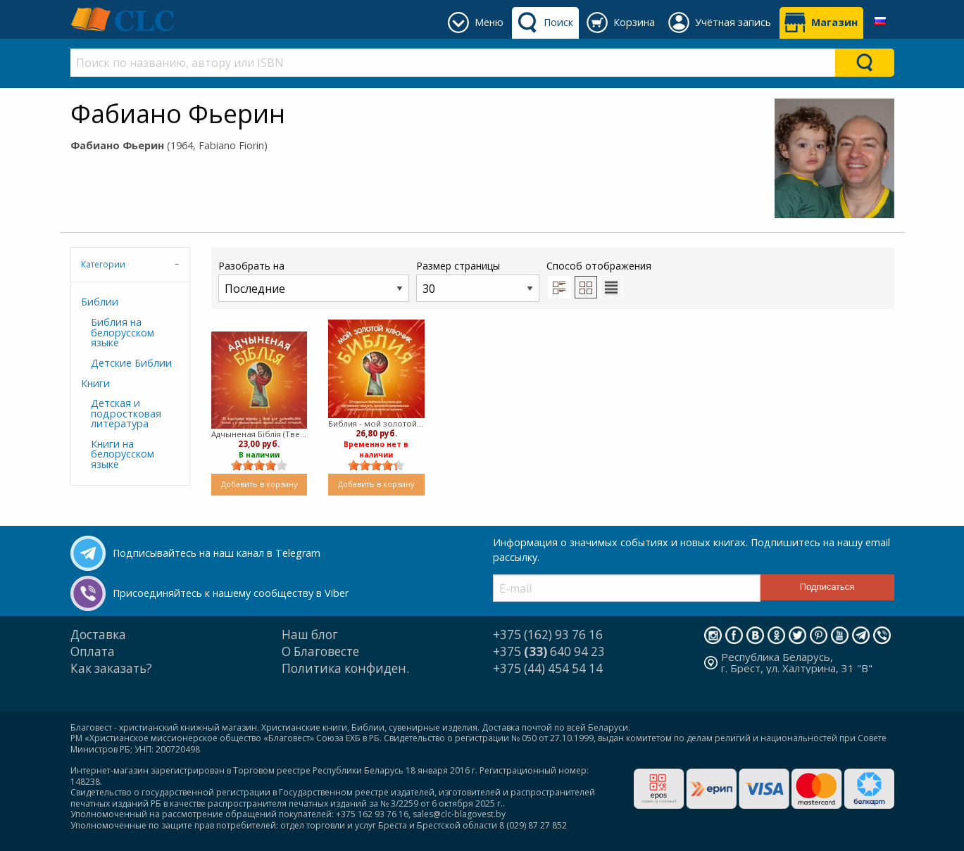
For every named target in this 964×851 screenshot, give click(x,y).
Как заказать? (111, 668)
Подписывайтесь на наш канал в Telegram (216, 553)
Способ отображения (598, 278)
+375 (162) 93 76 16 (548, 634)
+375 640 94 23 (549, 651)
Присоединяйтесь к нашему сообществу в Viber (231, 593)
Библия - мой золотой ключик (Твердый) (376, 423)
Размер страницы (477, 280)
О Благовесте (320, 651)
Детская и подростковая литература (126, 413)
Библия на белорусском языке (122, 332)
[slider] (259, 465)
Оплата (92, 651)
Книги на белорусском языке (122, 454)
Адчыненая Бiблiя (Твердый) (259, 434)
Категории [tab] (103, 264)
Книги (95, 383)
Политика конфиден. (345, 668)
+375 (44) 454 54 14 (548, 668)
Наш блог (310, 634)
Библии (99, 301)
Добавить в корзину (259, 484)
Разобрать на (313, 280)
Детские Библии (131, 363)
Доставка (98, 634)
